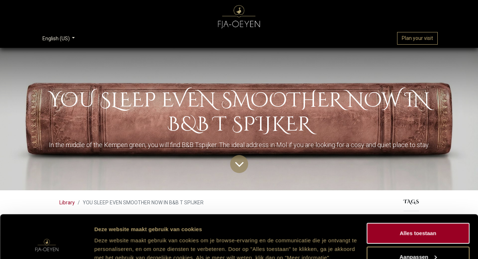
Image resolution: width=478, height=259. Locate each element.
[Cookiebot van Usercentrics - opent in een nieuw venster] (46, 245)
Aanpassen (418, 216)
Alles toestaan (418, 193)
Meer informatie (114, 237)
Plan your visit (417, 38)
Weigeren (418, 240)
